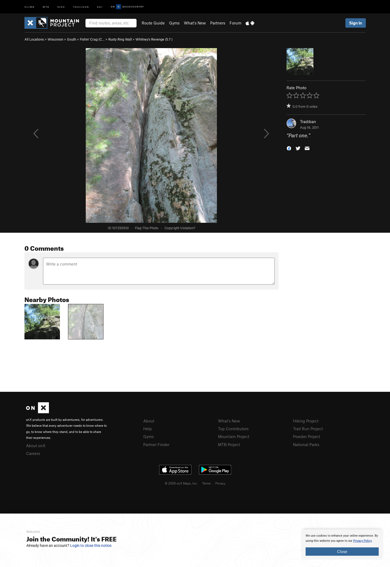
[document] (342, 544)
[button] (289, 148)
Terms (206, 483)
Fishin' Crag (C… (92, 39)
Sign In (355, 22)
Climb (29, 6)
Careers (33, 453)
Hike (61, 6)
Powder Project (306, 436)
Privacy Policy (362, 541)
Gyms (174, 22)
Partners (217, 22)
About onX (35, 445)
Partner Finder (156, 444)
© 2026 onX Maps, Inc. (181, 483)
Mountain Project (233, 436)
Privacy (220, 483)
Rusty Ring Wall (120, 39)
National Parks (306, 444)
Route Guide (153, 22)
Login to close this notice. (91, 545)
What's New (195, 22)
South (71, 39)
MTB (46, 6)
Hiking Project (306, 420)
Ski (100, 6)
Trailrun (81, 6)
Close (342, 551)
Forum (235, 22)
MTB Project (229, 444)
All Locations (34, 39)
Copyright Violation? (179, 228)
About (148, 420)
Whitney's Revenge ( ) (154, 39)
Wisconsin (55, 39)
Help (147, 428)
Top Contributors (233, 428)
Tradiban (308, 121)
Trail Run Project (308, 428)
